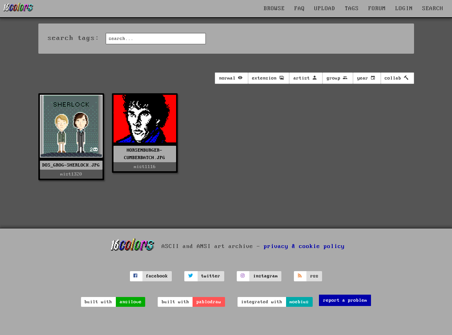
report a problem (345, 300)
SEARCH (432, 8)
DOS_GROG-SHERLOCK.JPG (71, 165)
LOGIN (404, 8)
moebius (299, 301)
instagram (265, 276)
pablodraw (208, 301)
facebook (157, 276)
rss (314, 276)
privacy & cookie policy (304, 246)
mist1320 (71, 174)
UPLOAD (324, 8)
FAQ (299, 8)
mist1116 (145, 166)
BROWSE (274, 8)
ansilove (131, 301)
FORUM (377, 8)
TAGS (352, 8)
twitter (210, 276)
